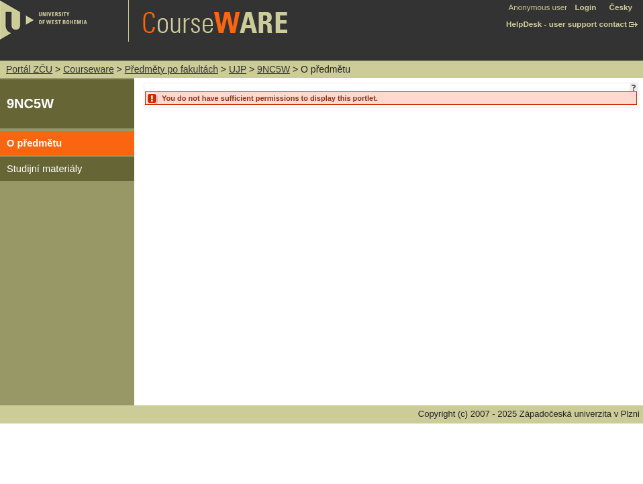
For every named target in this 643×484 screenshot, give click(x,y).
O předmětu (34, 143)
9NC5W (273, 69)
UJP (237, 69)
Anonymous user (539, 7)
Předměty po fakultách (171, 69)
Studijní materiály (44, 168)
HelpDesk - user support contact (566, 23)
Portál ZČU (29, 69)
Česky (620, 7)
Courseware (88, 69)
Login (585, 7)
